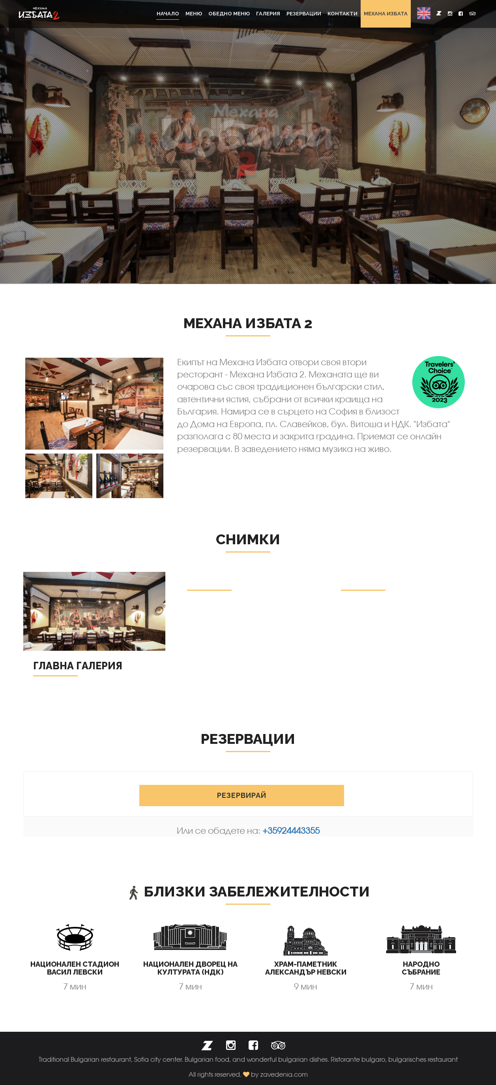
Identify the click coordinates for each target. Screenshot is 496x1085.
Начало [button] (168, 14)
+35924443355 (291, 830)
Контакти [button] (342, 14)
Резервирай (241, 795)
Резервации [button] (303, 14)
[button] (424, 13)
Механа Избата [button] (386, 14)
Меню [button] (193, 14)
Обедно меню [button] (229, 14)
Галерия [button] (268, 14)
